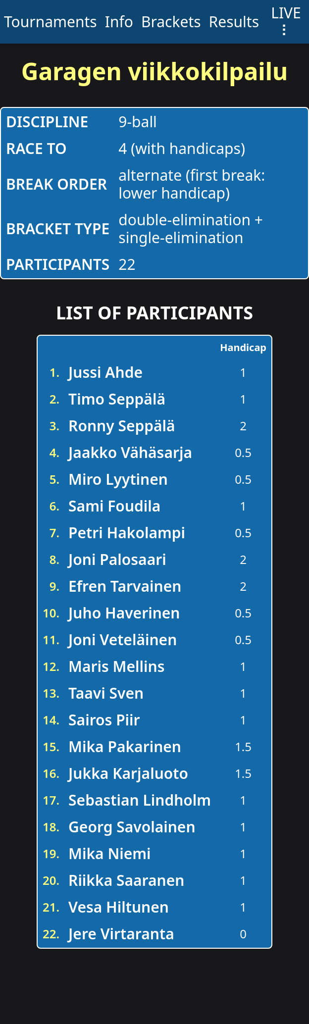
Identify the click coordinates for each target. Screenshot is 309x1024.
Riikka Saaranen (126, 880)
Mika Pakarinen (124, 746)
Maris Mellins (116, 666)
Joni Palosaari (117, 559)
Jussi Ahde (105, 372)
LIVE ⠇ (286, 21)
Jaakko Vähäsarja (130, 452)
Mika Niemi (109, 853)
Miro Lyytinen (118, 479)
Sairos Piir (104, 720)
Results (234, 21)
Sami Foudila (114, 506)
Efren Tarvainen (124, 586)
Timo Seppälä (116, 399)
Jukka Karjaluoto (128, 773)
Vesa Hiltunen (118, 907)
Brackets (171, 21)
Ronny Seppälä (121, 425)
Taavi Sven (106, 693)
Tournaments (50, 21)
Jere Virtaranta (121, 933)
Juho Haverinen (124, 613)
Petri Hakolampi (126, 532)
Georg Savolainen (131, 827)
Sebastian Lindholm (139, 800)
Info (119, 21)
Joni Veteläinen (122, 639)
